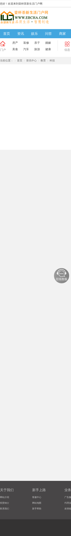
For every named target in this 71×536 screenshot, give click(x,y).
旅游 (37, 49)
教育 (43, 60)
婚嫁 (48, 42)
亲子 (37, 42)
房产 (15, 42)
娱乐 (34, 34)
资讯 (20, 34)
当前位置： (6, 60)
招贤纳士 (4, 503)
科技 (52, 60)
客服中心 (36, 497)
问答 (48, 34)
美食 (15, 49)
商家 (62, 34)
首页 (6, 34)
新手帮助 (36, 508)
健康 (48, 49)
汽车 (26, 49)
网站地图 (36, 503)
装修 (26, 42)
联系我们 (4, 508)
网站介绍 (4, 497)
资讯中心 (31, 60)
